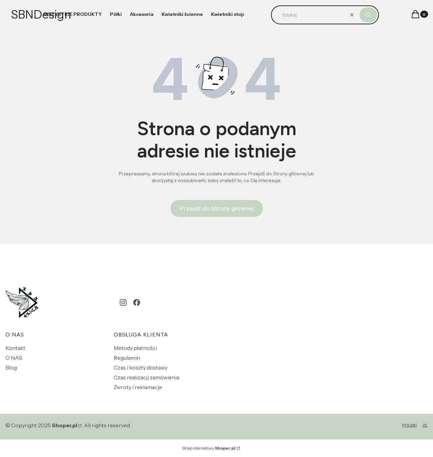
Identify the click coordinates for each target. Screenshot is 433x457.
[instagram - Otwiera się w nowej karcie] (123, 302)
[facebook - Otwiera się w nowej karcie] (137, 302)
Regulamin (127, 357)
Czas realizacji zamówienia (146, 377)
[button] (368, 14)
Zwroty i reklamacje (138, 387)
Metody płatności (135, 348)
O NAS (13, 357)
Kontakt (15, 348)
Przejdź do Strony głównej (217, 208)
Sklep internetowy (208, 448)
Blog (11, 367)
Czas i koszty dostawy (140, 367)
